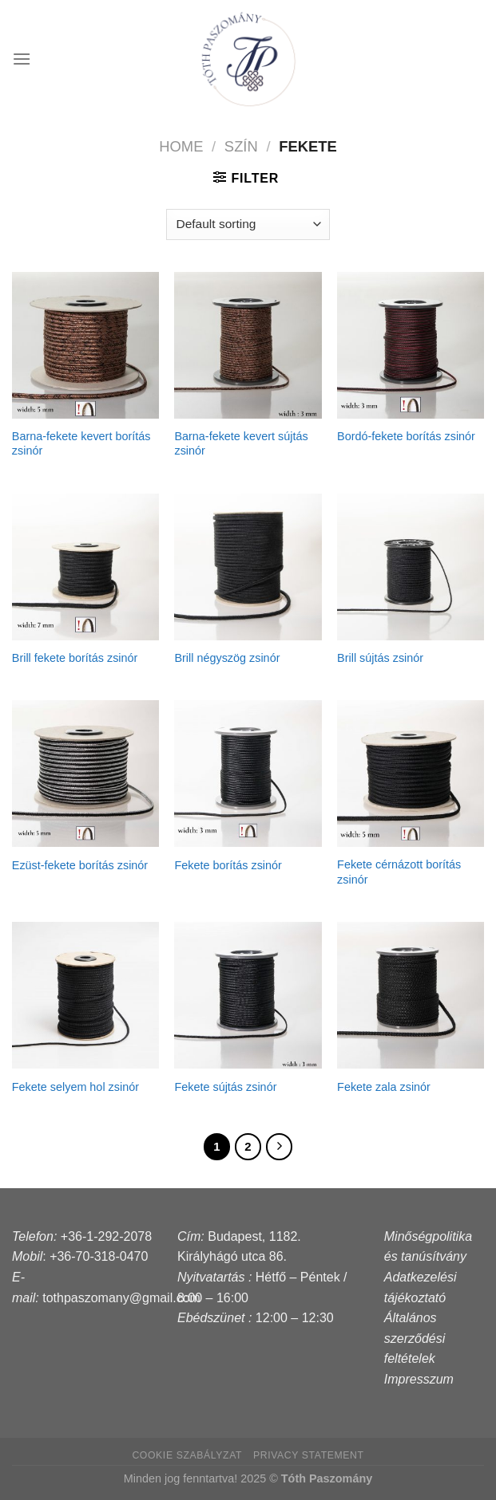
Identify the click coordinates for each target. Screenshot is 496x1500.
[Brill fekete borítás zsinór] (85, 567)
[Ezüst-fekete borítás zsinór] (85, 773)
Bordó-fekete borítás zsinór (406, 436)
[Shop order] (248, 224)
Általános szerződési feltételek (414, 1338)
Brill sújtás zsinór (380, 658)
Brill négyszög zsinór (227, 658)
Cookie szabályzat (187, 1455)
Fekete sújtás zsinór (225, 1087)
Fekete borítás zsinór (227, 865)
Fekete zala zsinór (384, 1087)
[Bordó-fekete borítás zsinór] (410, 345)
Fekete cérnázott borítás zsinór (399, 872)
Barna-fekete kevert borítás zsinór (81, 444)
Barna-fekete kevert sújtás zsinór (241, 444)
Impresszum (419, 1379)
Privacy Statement (308, 1455)
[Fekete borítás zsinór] (247, 773)
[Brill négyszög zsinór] (247, 567)
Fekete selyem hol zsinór (75, 1087)
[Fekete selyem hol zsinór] (85, 995)
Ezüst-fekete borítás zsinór (80, 865)
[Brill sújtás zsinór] (410, 567)
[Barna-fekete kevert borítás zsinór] (85, 345)
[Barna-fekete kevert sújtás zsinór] (247, 345)
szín (241, 146)
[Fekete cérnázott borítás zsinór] (410, 773)
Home (181, 146)
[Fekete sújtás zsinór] (247, 995)
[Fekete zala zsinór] (410, 995)
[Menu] (21, 58)
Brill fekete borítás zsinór (75, 658)
